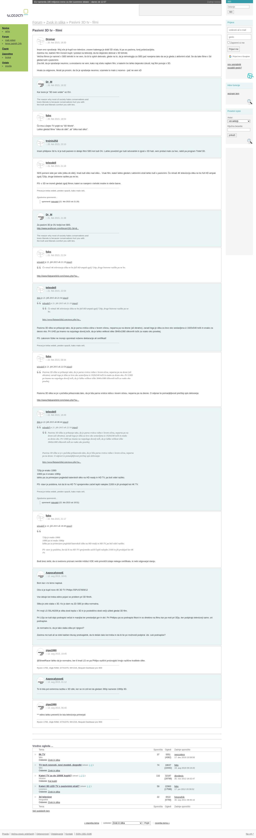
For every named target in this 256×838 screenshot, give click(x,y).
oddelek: (122, 823)
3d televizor (45, 797)
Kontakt (69, 834)
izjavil (69, 262)
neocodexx (179, 754)
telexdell (51, 162)
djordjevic (179, 776)
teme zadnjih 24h (13, 43)
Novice (5, 28)
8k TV (42, 754)
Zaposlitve (7, 54)
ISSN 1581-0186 (84, 834)
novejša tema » (162, 823)
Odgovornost (42, 834)
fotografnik (43, 799)
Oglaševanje (57, 834)
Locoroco (43, 789)
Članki (5, 49)
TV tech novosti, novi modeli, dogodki (60, 765)
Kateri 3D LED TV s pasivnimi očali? (59, 786)
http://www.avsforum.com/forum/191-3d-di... (58, 228)
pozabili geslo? (234, 68)
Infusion (42, 778)
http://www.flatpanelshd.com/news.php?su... (58, 276)
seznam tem (233, 93)
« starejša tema (91, 823)
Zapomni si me (235, 42)
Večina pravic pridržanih (22, 834)
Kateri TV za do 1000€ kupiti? (55, 775)
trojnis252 (52, 140)
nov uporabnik (234, 64)
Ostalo (5, 62)
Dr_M (49, 81)
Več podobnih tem (41, 811)
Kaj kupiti (52, 781)
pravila (8, 66)
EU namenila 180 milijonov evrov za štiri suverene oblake (70, 2)
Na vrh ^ (250, 834)
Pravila (5, 834)
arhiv (7, 31)
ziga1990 (51, 650)
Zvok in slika (54, 760)
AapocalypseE (55, 572)
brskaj (8, 57)
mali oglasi (10, 40)
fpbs (48, 115)
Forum (5, 36)
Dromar (50, 39)
